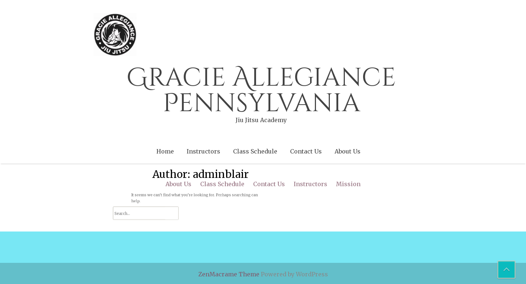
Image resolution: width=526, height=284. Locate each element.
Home (165, 151)
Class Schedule (255, 151)
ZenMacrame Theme (229, 274)
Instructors (203, 151)
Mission (348, 130)
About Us (348, 151)
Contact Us (306, 151)
